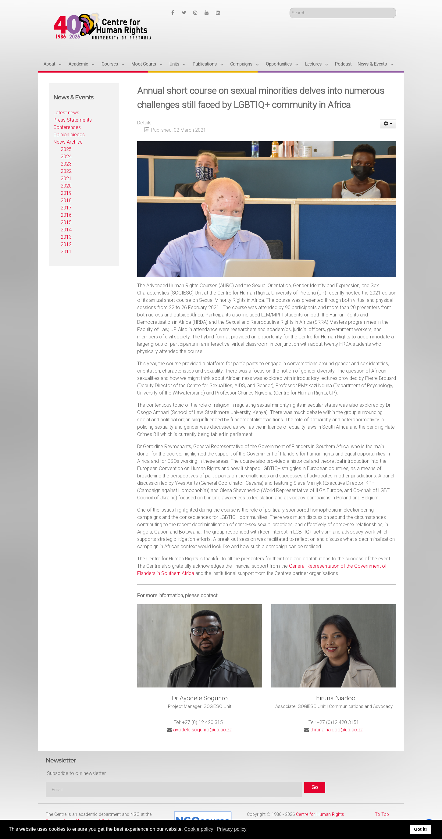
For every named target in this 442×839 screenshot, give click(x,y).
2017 (66, 208)
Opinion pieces (69, 134)
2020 (66, 186)
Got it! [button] (420, 829)
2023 (66, 164)
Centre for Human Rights (320, 814)
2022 (66, 171)
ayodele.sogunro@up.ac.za (202, 730)
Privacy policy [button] (232, 829)
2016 (66, 215)
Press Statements (72, 120)
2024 (66, 156)
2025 (66, 149)
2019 (66, 193)
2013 (66, 237)
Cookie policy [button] (198, 829)
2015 (66, 222)
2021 (66, 178)
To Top (382, 814)
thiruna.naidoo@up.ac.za (336, 730)
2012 (66, 244)
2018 (66, 200)
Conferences (67, 127)
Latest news (66, 113)
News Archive (68, 142)
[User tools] (388, 123)
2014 (66, 230)
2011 (66, 252)
